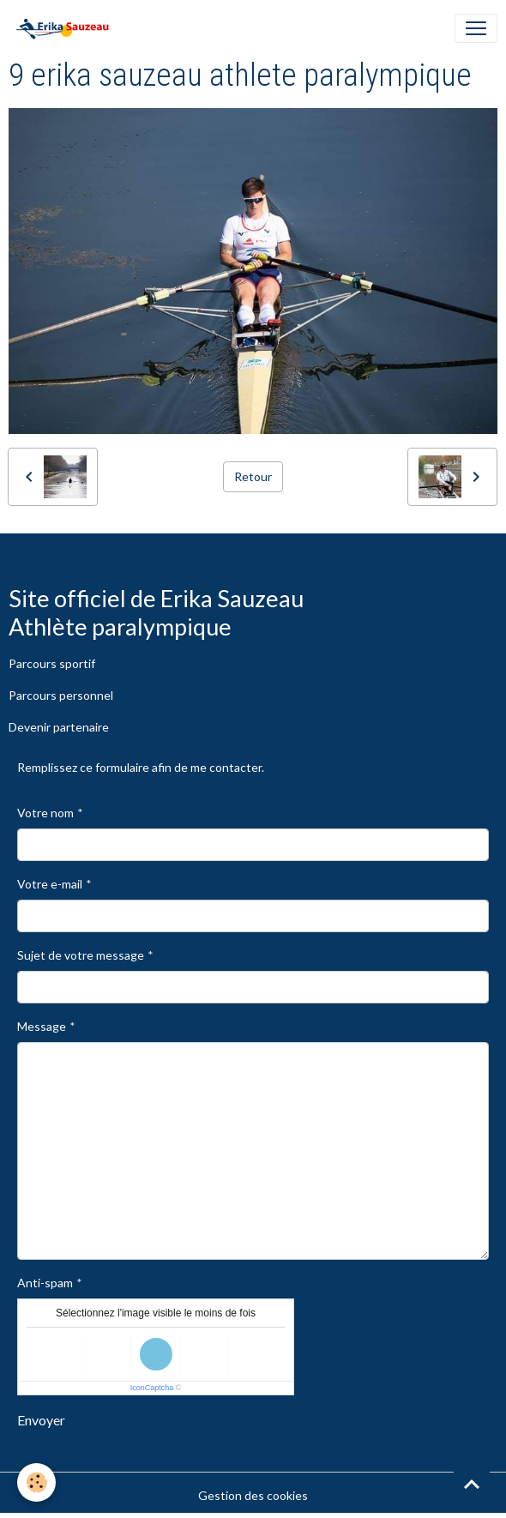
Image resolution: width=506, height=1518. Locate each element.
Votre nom (45, 812)
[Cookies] (36, 1482)
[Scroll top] (471, 1483)
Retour (253, 476)
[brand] (66, 28)
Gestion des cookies (253, 1495)
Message (41, 1026)
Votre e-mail (49, 883)
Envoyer (41, 1420)
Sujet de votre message (80, 955)
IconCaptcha (152, 1387)
